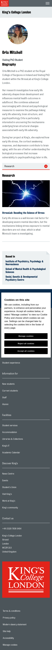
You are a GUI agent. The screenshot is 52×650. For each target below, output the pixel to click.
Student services (21, 426)
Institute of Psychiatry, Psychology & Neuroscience (24, 263)
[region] (26, 325)
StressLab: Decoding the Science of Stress (23, 213)
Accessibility (18, 638)
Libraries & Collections (23, 440)
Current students (21, 391)
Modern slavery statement (24, 624)
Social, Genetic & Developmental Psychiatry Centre (21, 278)
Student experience (22, 363)
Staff (15, 398)
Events (16, 481)
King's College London (16, 12)
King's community (21, 508)
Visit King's (18, 495)
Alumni (16, 405)
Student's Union (20, 488)
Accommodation (20, 433)
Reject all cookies (26, 343)
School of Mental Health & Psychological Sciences (26, 270)
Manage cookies (19, 645)
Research (9, 166)
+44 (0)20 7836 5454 (11, 529)
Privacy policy (18, 618)
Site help (16, 631)
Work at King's (19, 501)
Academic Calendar (22, 453)
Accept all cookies (26, 351)
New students (19, 384)
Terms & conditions (21, 611)
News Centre (19, 474)
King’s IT (16, 446)
